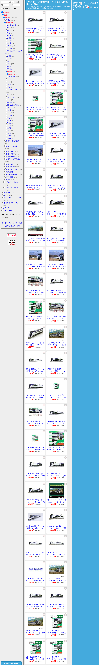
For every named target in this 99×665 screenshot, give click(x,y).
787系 (9, 125)
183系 (9, 30)
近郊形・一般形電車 (12, 146)
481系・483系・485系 (14, 89)
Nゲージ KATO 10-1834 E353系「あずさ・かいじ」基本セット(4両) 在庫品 (56, 502)
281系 (9, 56)
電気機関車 (9, 172)
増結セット (11, 77)
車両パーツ (7, 192)
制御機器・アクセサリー (12, 203)
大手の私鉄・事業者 (11, 182)
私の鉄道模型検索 (11, 663)
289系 (9, 66)
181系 (9, 28)
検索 (16, 2)
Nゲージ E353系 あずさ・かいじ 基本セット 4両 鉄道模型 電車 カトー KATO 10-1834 (56, 214)
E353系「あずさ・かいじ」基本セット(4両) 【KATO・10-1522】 (35, 345)
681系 (9, 110)
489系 (9, 94)
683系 (9, 112)
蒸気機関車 (9, 177)
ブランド (6, 208)
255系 (9, 43)
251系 (9, 38)
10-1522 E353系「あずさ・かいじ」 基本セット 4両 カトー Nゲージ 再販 (35, 57)
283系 (9, 58)
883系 (9, 131)
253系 (9, 40)
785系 (9, 123)
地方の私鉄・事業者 (11, 187)
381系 (9, 84)
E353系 (9, 71)
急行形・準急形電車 (12, 141)
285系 (9, 61)
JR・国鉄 (8, 17)
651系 (9, 100)
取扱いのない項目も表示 (10, 8)
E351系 (9, 69)
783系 (9, 120)
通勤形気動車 (10, 164)
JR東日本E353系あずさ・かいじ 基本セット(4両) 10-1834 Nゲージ (35, 292)
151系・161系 (11, 25)
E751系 (9, 115)
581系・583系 (11, 97)
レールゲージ (7, 210)
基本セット (11, 74)
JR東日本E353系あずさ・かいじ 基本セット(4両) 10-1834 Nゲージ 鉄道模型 (35, 528)
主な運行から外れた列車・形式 (12, 223)
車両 (5, 15)
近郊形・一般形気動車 (13, 159)
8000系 (9, 136)
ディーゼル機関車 (12, 174)
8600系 (9, 138)
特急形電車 (9, 22)
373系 (9, 82)
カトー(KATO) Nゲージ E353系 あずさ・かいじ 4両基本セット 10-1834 (56, 240)
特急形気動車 (10, 154)
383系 (9, 87)
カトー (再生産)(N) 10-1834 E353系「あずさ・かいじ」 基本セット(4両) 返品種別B (56, 266)
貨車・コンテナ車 (12, 169)
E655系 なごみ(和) (13, 105)
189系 (9, 35)
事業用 (8, 179)
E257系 (9, 46)
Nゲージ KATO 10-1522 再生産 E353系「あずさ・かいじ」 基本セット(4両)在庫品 (35, 240)
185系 (9, 33)
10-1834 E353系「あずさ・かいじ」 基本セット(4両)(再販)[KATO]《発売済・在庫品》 (56, 109)
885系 (9, 133)
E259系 (9, 48)
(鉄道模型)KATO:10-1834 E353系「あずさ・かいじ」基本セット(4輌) (56, 423)
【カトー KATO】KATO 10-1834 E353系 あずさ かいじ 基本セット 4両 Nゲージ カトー (35, 83)
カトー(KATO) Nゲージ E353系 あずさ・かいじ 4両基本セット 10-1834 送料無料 (56, 606)
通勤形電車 (9, 151)
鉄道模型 (6, 12)
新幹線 (8, 20)
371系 (9, 79)
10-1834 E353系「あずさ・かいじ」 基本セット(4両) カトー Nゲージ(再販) (56, 57)
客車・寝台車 (10, 167)
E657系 (9, 107)
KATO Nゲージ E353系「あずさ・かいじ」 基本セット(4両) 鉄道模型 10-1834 (56, 397)
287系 (9, 64)
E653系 (9, 102)
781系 (9, 118)
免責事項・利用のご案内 (12, 226)
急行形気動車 (10, 156)
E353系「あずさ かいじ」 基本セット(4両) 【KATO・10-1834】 (56, 554)
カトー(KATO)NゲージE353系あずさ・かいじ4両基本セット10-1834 (35, 606)
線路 (5, 195)
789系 (9, 128)
